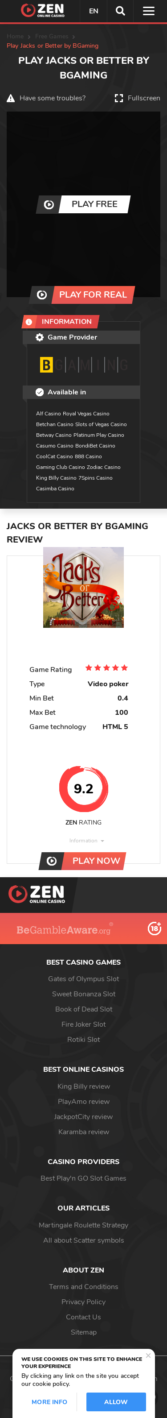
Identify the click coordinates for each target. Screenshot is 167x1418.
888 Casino (88, 456)
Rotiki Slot (83, 1040)
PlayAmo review (84, 1102)
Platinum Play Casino (98, 435)
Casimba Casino (55, 488)
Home (15, 36)
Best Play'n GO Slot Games (83, 1178)
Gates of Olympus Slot (83, 979)
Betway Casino (54, 435)
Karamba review (83, 1132)
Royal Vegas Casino (86, 413)
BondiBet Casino (95, 445)
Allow (116, 1402)
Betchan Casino (54, 424)
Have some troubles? (53, 98)
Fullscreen (144, 98)
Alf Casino (48, 413)
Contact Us (83, 1317)
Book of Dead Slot (83, 1009)
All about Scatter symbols (83, 1240)
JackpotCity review (83, 1117)
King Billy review (83, 1086)
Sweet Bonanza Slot (83, 994)
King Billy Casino (56, 478)
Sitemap (84, 1332)
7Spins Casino (95, 478)
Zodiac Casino (104, 467)
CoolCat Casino (54, 456)
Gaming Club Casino (60, 467)
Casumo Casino (54, 445)
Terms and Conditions (83, 1287)
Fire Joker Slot (83, 1024)
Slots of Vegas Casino (101, 424)
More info (49, 1402)
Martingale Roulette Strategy (83, 1225)
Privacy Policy (83, 1302)
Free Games (52, 36)
